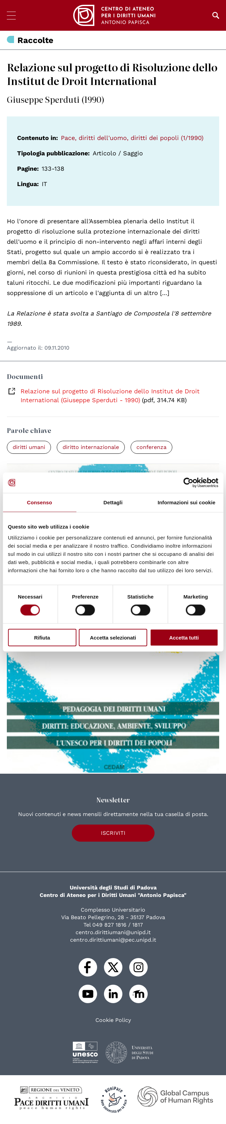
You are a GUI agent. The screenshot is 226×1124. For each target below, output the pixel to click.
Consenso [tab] (39, 502)
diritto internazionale (91, 447)
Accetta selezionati (113, 637)
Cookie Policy (113, 1020)
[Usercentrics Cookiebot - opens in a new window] (188, 483)
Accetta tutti (184, 637)
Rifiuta (42, 637)
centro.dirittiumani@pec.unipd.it (113, 940)
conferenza (151, 447)
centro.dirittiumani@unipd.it (113, 932)
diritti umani (29, 447)
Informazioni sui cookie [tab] (186, 502)
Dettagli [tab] (113, 502)
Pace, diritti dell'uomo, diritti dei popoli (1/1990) (132, 137)
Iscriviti (113, 833)
